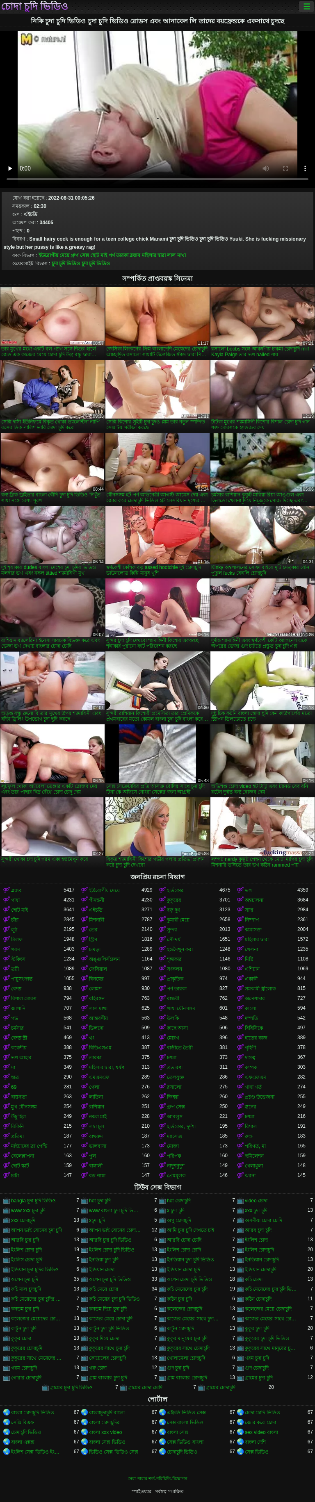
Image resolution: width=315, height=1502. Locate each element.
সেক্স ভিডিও (257, 1452)
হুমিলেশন (254, 1156)
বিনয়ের (96, 979)
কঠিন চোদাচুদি (258, 1299)
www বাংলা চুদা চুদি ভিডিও (115, 1210)
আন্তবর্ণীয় (98, 1018)
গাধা (15, 900)
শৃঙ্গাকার (174, 959)
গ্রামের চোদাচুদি (220, 1387)
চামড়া (94, 949)
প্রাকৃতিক (175, 979)
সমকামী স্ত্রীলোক (260, 989)
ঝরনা (250, 1176)
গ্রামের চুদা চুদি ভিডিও (71, 1387)
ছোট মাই (98, 255)
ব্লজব (135, 255)
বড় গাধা (97, 1176)
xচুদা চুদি (97, 1220)
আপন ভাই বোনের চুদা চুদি (36, 1230)
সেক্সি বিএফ (22, 1422)
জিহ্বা (172, 1097)
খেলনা (251, 949)
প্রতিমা (17, 1136)
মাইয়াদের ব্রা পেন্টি (29, 1146)
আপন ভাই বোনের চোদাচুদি (115, 1230)
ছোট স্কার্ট (20, 1166)
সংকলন (174, 969)
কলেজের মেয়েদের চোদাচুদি (37, 1319)
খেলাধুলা (254, 1166)
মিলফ (17, 939)
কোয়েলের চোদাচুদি (107, 1358)
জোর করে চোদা (260, 1422)
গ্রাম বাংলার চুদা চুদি (108, 1378)
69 (13, 1087)
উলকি (173, 1018)
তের (93, 930)
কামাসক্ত (253, 930)
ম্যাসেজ (174, 1136)
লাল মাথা (176, 255)
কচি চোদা (253, 1279)
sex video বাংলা (261, 1432)
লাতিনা (96, 1097)
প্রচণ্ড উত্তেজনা (259, 1097)
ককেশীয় (19, 1048)
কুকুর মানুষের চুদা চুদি (187, 1338)
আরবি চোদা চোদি (184, 1240)
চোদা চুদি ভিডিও (34, 6)
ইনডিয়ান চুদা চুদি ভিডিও (190, 1260)
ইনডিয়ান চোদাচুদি (262, 1260)
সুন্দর (172, 930)
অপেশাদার (255, 998)
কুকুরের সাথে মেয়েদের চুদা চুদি (37, 1358)
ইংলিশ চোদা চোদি (184, 1250)
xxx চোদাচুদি (23, 1220)
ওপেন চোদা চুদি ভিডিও (189, 1279)
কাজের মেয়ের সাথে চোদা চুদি (271, 1319)
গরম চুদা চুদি (257, 1358)
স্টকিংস (18, 959)
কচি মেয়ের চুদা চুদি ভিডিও (114, 1299)
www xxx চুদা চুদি (28, 1210)
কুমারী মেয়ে (178, 920)
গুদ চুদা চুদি (178, 1368)
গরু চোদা (98, 1368)
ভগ (248, 890)
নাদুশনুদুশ (176, 1166)
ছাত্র (15, 1077)
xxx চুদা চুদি (256, 1210)
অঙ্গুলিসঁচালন (104, 959)
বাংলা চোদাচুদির (104, 1422)
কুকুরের (174, 900)
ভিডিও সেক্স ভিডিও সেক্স (113, 1452)
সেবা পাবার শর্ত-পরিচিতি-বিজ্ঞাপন (157, 1478)
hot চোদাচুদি (179, 1201)
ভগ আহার (21, 1058)
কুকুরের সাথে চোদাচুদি (188, 1348)
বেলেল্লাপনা (22, 1156)
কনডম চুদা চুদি (25, 1309)
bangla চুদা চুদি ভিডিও (33, 1201)
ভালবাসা (97, 1146)
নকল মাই (98, 1117)
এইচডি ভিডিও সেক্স (186, 1413)
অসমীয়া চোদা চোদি (263, 1220)
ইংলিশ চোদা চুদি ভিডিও (112, 1250)
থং (91, 1038)
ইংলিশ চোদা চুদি (26, 1250)
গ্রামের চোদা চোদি (145, 1387)
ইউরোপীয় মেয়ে (54, 255)
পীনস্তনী (96, 900)
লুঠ (14, 930)
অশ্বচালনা (254, 900)
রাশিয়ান (96, 1107)
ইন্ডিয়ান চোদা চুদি (183, 1269)
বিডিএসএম (100, 1048)
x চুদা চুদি (176, 1210)
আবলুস (175, 1117)
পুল (92, 1156)
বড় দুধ (173, 910)
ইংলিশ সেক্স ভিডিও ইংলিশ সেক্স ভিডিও (37, 1452)
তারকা (95, 1058)
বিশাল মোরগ (24, 998)
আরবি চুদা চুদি (25, 1240)
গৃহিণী (250, 1048)
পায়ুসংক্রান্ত (21, 979)
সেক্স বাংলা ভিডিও (185, 1422)
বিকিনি (17, 1126)
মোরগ (173, 1038)
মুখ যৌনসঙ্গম (24, 1107)
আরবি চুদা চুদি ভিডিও (110, 1240)
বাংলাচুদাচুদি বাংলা (107, 1413)
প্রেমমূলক (176, 1176)
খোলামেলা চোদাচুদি (186, 1358)
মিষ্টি (249, 959)
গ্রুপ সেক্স (80, 255)
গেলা (94, 1087)
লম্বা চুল (96, 1126)
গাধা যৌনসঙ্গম (181, 1008)
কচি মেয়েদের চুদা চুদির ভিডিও (37, 1299)
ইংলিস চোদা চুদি (26, 1260)
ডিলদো (96, 1028)
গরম (15, 949)
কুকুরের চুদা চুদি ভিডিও (267, 1338)
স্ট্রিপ (93, 939)
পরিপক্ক (174, 1156)
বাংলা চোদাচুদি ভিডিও (32, 1413)
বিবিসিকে (254, 1028)
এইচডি (96, 910)
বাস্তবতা (19, 1097)
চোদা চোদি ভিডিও (262, 1413)
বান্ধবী (173, 998)
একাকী (251, 979)
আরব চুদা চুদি (258, 1230)
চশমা (171, 1058)
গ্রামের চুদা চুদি (259, 1378)
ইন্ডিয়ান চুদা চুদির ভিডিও (35, 1269)
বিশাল (251, 1126)
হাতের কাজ (256, 1038)
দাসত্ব (250, 1058)
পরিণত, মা (255, 1146)
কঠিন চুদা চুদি (179, 1299)
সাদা (249, 910)
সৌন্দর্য (173, 939)
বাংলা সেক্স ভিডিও (107, 1442)
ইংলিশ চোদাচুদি (259, 1250)
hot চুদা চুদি (100, 1201)
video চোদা (256, 1201)
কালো (250, 1008)
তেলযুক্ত (175, 1077)
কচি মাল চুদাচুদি (26, 1289)
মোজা (173, 1146)
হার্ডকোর (175, 890)
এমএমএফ (99, 1077)
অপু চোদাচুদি (179, 1220)
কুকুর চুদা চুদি (257, 1328)
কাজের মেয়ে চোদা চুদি (110, 1319)
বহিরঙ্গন (97, 998)
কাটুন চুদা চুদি (24, 1328)
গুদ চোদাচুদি (257, 1368)
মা (13, 1067)
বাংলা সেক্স (177, 1432)
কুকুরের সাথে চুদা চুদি (109, 1348)
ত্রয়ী (15, 969)
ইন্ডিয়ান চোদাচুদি (260, 1269)
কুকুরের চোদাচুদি (26, 1348)
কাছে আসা (177, 1028)
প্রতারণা (175, 1067)
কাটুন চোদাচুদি (180, 1328)
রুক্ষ (249, 1136)
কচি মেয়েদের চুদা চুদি (187, 1289)
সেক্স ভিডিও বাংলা (185, 1442)
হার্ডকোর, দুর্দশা (181, 1126)
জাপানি (18, 1008)
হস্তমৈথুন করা (180, 949)
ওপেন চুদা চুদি (24, 1279)
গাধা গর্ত (253, 1087)
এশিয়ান (252, 969)
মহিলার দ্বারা (154, 255)
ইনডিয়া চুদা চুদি (104, 1260)
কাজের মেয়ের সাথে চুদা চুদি (193, 1319)
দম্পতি (251, 1018)
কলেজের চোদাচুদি (184, 1309)
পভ (14, 1018)
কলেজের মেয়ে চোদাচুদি (268, 1309)
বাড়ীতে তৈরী (180, 1048)
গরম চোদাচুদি (24, 1368)
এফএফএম (255, 1077)
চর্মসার (17, 1028)
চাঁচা (14, 920)
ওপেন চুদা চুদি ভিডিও (110, 1279)
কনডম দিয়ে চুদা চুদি (108, 1309)
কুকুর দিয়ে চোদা (104, 1338)
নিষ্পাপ (252, 920)
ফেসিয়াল (98, 969)
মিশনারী (96, 920)
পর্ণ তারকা (118, 255)
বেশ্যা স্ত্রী (19, 1038)
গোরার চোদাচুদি (26, 1378)
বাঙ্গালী (96, 1166)
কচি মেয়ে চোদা (103, 1289)
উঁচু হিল (18, 1117)
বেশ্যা (16, 989)
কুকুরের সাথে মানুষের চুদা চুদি (271, 1348)
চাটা (15, 1176)
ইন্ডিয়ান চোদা (101, 1269)
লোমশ (95, 989)
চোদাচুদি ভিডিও (26, 1432)
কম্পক (251, 1067)
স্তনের (250, 1107)
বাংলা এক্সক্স (22, 1442)
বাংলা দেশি (255, 1442)
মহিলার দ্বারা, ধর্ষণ (106, 1067)
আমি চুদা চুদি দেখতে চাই (190, 1230)
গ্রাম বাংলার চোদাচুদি (187, 1378)
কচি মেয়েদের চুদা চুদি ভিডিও (271, 1289)
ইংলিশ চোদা (256, 1240)
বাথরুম (96, 1136)
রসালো (174, 1087)
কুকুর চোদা (21, 1338)
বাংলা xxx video (105, 1432)
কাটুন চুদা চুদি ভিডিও (109, 1328)
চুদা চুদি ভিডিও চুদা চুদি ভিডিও (81, 263)
